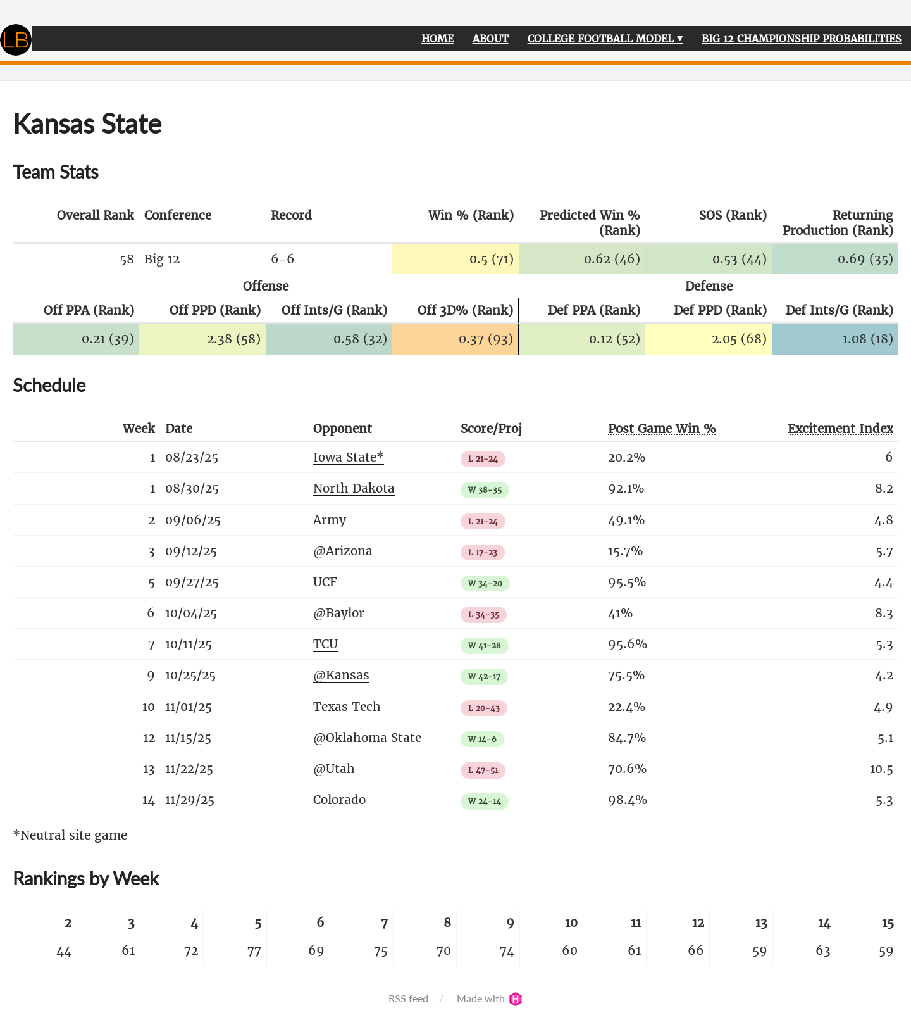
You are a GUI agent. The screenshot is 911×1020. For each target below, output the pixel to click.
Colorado (339, 799)
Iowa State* (348, 457)
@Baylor (338, 612)
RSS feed (408, 998)
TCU (325, 644)
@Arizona (343, 550)
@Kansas (341, 675)
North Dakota (354, 488)
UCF (325, 581)
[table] (455, 938)
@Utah (334, 768)
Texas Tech (347, 706)
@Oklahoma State (367, 737)
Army (329, 519)
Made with (490, 998)
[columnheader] (76, 223)
